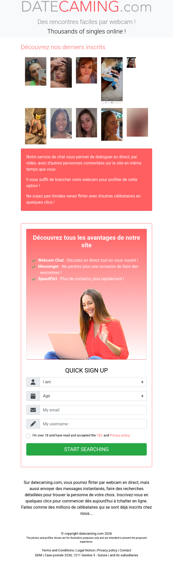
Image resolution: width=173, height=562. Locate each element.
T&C (100, 435)
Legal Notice (86, 550)
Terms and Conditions (58, 550)
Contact (125, 550)
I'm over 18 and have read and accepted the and (81, 435)
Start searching (86, 449)
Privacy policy (120, 435)
